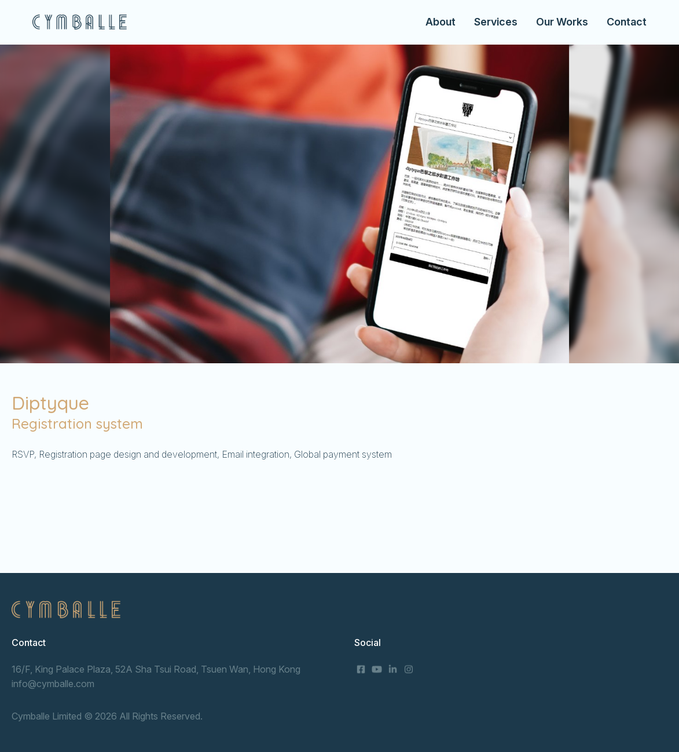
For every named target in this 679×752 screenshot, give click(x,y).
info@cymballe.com (53, 683)
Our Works (562, 22)
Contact (627, 22)
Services (495, 22)
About (440, 22)
